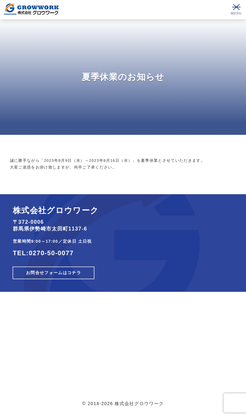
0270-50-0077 (51, 252)
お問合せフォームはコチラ (53, 273)
